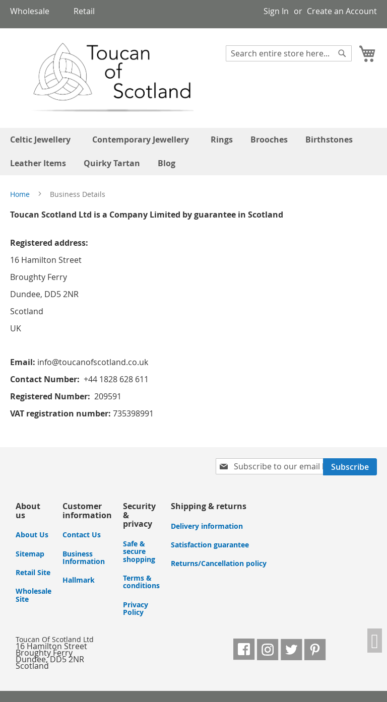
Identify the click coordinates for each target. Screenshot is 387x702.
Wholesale (29, 11)
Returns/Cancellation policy (219, 563)
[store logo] (102, 77)
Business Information (83, 557)
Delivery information (207, 526)
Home (21, 194)
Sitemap (30, 553)
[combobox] (289, 53)
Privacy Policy (135, 608)
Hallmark (78, 580)
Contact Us (81, 534)
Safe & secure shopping (139, 551)
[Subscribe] (350, 466)
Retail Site (33, 572)
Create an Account (342, 11)
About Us (32, 534)
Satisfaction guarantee (210, 544)
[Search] (342, 53)
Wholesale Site (33, 594)
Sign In (276, 11)
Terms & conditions (141, 581)
